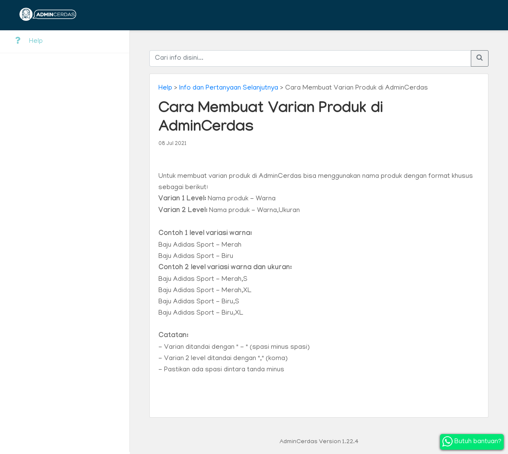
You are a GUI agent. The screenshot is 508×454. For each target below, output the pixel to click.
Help (29, 41)
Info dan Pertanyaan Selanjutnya (228, 88)
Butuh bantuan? (472, 441)
